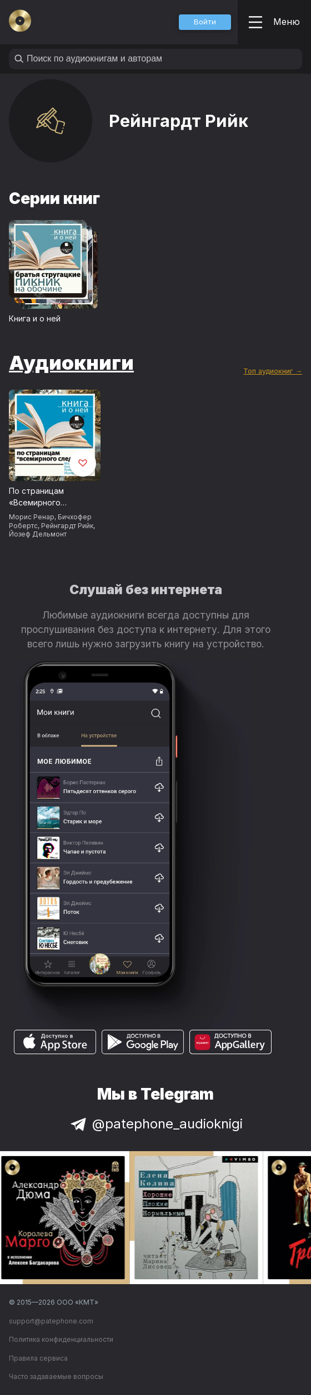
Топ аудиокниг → (272, 371)
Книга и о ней (35, 318)
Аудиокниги (71, 362)
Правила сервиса (38, 1358)
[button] (205, 22)
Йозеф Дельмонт (38, 534)
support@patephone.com (51, 1321)
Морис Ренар (31, 517)
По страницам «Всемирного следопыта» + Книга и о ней (51, 497)
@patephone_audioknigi (155, 1124)
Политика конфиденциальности (61, 1339)
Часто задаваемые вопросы (56, 1376)
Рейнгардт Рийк (67, 526)
